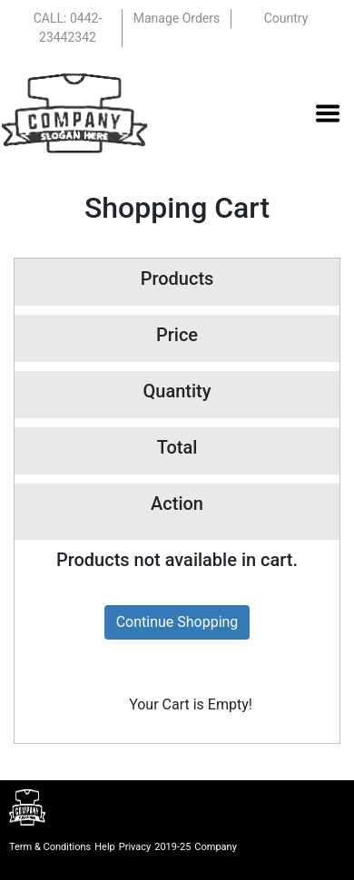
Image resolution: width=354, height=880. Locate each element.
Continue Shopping (177, 622)
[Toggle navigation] (327, 113)
